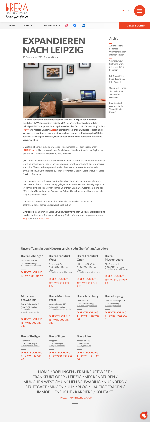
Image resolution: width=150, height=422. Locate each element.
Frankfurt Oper (49, 376)
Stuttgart (36, 386)
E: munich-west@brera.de (60, 309)
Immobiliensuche (54, 391)
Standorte (29, 25)
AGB (89, 398)
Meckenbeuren (100, 376)
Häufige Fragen (106, 386)
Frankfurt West (93, 371)
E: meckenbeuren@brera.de (116, 269)
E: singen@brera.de (57, 345)
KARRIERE (83, 391)
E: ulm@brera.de (84, 345)
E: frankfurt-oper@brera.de (88, 272)
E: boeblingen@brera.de (31, 265)
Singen (57, 386)
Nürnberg (114, 381)
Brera (53, 129)
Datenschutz (78, 398)
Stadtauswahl (51, 25)
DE (123, 11)
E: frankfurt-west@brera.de (60, 272)
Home (12, 25)
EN (128, 11)
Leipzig (75, 376)
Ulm (71, 386)
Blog (25, 218)
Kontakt (104, 391)
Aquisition (43, 218)
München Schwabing (79, 381)
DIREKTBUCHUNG (31, 272)
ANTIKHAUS (30, 150)
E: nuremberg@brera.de (87, 305)
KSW (26, 129)
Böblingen (63, 371)
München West (39, 381)
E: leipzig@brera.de (113, 305)
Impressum (63, 398)
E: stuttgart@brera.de (30, 345)
